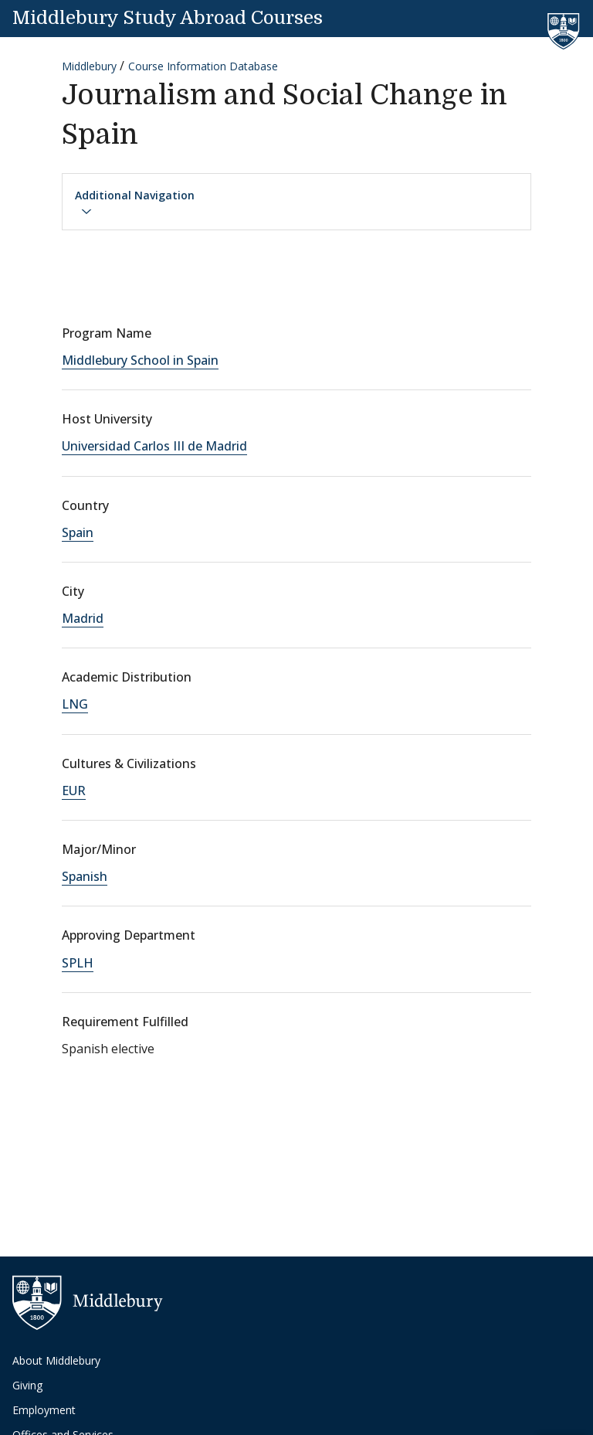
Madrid (82, 618)
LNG (75, 703)
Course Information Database (203, 66)
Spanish (84, 876)
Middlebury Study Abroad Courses (167, 18)
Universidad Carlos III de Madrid (154, 445)
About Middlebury (56, 1360)
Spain (77, 532)
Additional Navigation (135, 202)
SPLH (77, 962)
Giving (27, 1385)
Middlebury (89, 66)
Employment (44, 1410)
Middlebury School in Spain (140, 360)
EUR (74, 790)
